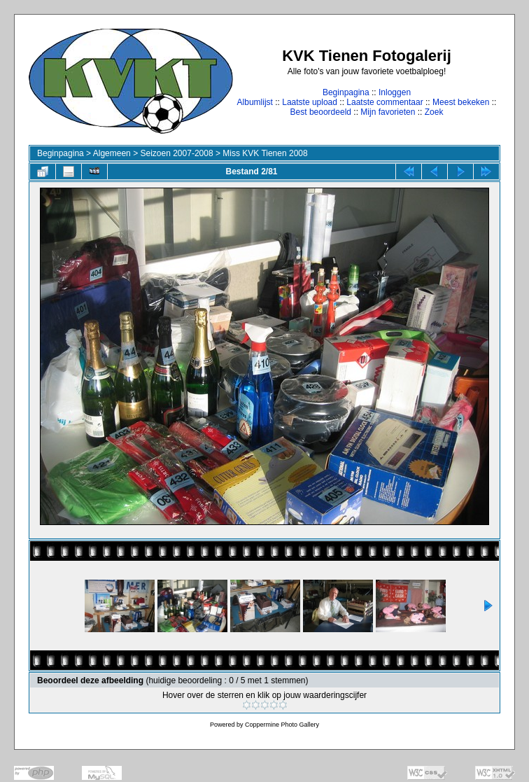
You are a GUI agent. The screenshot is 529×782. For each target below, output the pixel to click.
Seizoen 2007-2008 (176, 153)
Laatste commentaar (384, 102)
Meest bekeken (460, 102)
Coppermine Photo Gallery (282, 724)
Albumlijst (255, 102)
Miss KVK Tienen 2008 (265, 153)
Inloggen (395, 92)
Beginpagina (346, 92)
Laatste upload (309, 102)
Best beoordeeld (320, 112)
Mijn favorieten (387, 112)
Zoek (434, 112)
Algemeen (112, 153)
